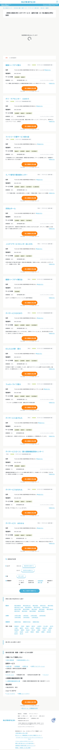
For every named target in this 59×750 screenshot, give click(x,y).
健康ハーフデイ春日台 (14, 279)
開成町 (32, 632)
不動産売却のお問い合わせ (23, 720)
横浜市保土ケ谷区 (18, 607)
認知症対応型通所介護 (31, 581)
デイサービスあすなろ (14, 418)
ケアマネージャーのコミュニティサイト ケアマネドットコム (29, 738)
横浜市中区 (43, 605)
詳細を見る (52, 83)
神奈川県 (42, 8)
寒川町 (33, 630)
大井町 (16, 632)
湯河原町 (49, 632)
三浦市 (16, 628)
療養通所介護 (50, 581)
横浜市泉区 (24, 611)
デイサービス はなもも (15, 523)
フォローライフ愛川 (13, 384)
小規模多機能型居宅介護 (13, 681)
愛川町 (47, 8)
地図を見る (47, 70)
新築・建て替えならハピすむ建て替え (24, 743)
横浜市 (7, 605)
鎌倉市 (28, 626)
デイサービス (10, 675)
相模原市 (8, 622)
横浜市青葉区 (33, 611)
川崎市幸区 (25, 615)
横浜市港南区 (26, 609)
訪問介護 (8, 666)
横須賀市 (16, 626)
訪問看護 (17, 666)
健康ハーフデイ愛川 (13, 65)
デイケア (46, 675)
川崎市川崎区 (17, 615)
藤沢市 (33, 626)
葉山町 (28, 630)
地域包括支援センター (23, 660)
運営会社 (20, 713)
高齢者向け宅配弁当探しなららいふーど (25, 745)
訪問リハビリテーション (37, 666)
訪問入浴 (25, 666)
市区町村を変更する (28, 570)
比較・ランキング (33, 716)
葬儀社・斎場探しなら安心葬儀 (22, 747)
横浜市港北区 (45, 607)
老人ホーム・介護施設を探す (29, 708)
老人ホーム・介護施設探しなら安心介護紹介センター (28, 735)
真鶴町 (43, 632)
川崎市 (7, 615)
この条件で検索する (29, 591)
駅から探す (21, 576)
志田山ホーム (11, 208)
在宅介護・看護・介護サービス (20, 8)
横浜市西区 (35, 605)
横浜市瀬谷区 (50, 609)
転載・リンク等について (23, 716)
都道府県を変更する (29, 566)
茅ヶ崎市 (45, 626)
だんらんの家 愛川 (13, 348)
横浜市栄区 (17, 611)
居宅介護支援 (10, 660)
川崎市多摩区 (17, 617)
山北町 (26, 632)
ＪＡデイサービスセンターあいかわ (19, 244)
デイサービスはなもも (14, 489)
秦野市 (21, 628)
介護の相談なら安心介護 (21, 733)
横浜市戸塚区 (17, 609)
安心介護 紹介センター (8, 8)
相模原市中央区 (27, 622)
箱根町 (37, 632)
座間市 (50, 628)
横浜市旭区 (34, 609)
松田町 (21, 632)
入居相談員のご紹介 (35, 718)
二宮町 (44, 630)
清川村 (21, 633)
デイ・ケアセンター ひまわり (17, 98)
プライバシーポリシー (33, 713)
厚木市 (26, 628)
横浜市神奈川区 (27, 605)
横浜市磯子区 (28, 607)
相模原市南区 (36, 622)
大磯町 (38, 630)
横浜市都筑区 (41, 611)
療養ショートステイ (24, 693)
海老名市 (44, 628)
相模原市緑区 (17, 622)
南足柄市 (16, 630)
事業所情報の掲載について (23, 718)
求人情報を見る (29, 88)
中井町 (49, 630)
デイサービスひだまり (14, 313)
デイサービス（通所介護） (33, 8)
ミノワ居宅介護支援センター (17, 174)
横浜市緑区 (42, 609)
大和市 (32, 628)
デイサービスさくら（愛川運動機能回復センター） (25, 451)
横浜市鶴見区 (17, 605)
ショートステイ (10, 693)
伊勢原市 (38, 628)
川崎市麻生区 (35, 617)
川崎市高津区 (42, 615)
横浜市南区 (50, 605)
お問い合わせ (42, 716)
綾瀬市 (22, 630)
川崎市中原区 (34, 615)
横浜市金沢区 (37, 607)
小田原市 (39, 626)
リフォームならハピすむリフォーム (24, 741)
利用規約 (25, 713)
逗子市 (51, 626)
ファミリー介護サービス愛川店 (17, 136)
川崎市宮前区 (26, 617)
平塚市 (22, 626)
